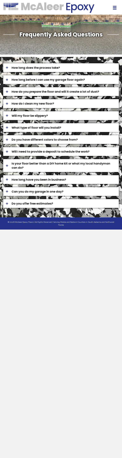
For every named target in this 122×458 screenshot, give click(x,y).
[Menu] (115, 7)
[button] (61, 67)
